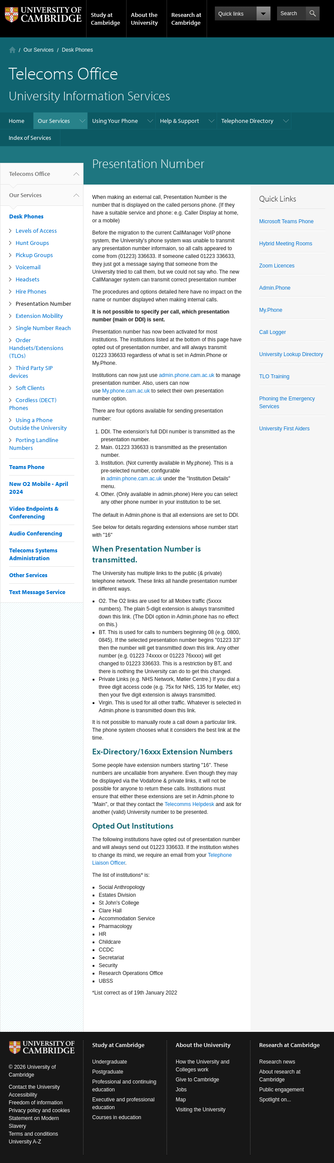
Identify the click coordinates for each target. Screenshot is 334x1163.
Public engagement (281, 1090)
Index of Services (30, 138)
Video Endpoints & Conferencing (33, 512)
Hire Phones (31, 291)
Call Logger (272, 332)
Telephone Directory (247, 121)
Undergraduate (109, 1062)
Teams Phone (26, 467)
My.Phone (270, 310)
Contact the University (34, 1087)
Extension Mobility (39, 316)
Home (12, 49)
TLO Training (274, 376)
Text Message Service (37, 592)
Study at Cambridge (105, 18)
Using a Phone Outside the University (38, 424)
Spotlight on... (275, 1100)
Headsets (28, 279)
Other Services (28, 575)
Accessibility (23, 1095)
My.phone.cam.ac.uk (126, 391)
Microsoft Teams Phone (286, 221)
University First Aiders (284, 429)
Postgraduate (107, 1072)
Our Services (38, 50)
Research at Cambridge (186, 18)
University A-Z (25, 1142)
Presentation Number (43, 303)
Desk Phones (77, 50)
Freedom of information (36, 1103)
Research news (277, 1062)
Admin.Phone (275, 288)
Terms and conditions (33, 1134)
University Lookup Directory (291, 354)
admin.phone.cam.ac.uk (186, 375)
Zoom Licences (276, 266)
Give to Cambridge (197, 1080)
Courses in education (116, 1117)
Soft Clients (30, 388)
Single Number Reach (43, 328)
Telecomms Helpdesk (189, 804)
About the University (144, 18)
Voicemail (28, 267)
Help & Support (179, 121)
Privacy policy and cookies (39, 1110)
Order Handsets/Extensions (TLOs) (36, 348)
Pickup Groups (34, 255)
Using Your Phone (115, 121)
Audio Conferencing (35, 533)
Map (181, 1100)
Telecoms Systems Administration (33, 554)
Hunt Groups (32, 243)
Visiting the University (201, 1110)
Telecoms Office (29, 177)
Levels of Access (36, 231)
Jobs (181, 1090)
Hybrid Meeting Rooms (285, 244)
